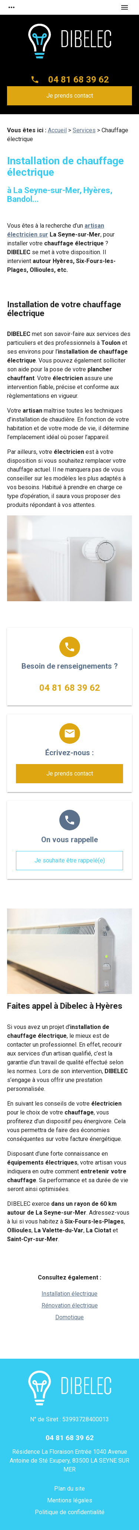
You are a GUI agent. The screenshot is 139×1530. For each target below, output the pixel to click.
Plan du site (69, 1488)
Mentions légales (69, 1500)
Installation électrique (69, 1293)
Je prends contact (69, 95)
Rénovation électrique (70, 1305)
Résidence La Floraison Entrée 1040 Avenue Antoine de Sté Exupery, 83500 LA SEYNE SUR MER (69, 1460)
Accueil (57, 130)
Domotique (69, 1317)
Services (84, 130)
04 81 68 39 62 (78, 79)
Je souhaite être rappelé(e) (69, 860)
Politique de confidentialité (70, 1512)
